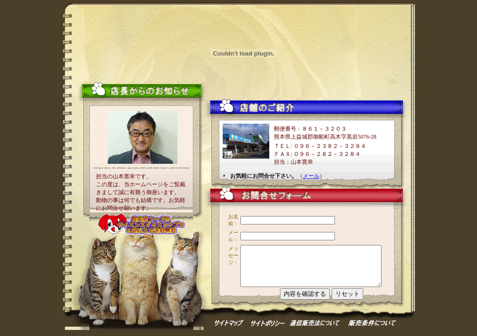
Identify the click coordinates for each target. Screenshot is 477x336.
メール (311, 176)
